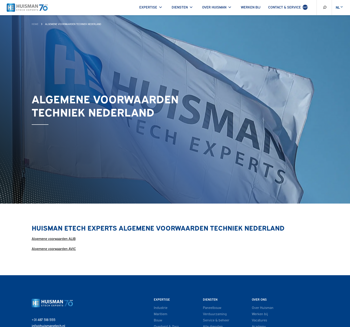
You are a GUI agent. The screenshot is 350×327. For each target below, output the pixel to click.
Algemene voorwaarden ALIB (54, 238)
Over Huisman (217, 7)
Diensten (183, 7)
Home (35, 23)
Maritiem (160, 313)
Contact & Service (288, 7)
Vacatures (259, 320)
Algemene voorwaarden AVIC (54, 248)
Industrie (160, 307)
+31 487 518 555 (43, 319)
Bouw (158, 320)
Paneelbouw (212, 307)
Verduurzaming (215, 313)
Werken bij (250, 7)
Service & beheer (216, 320)
